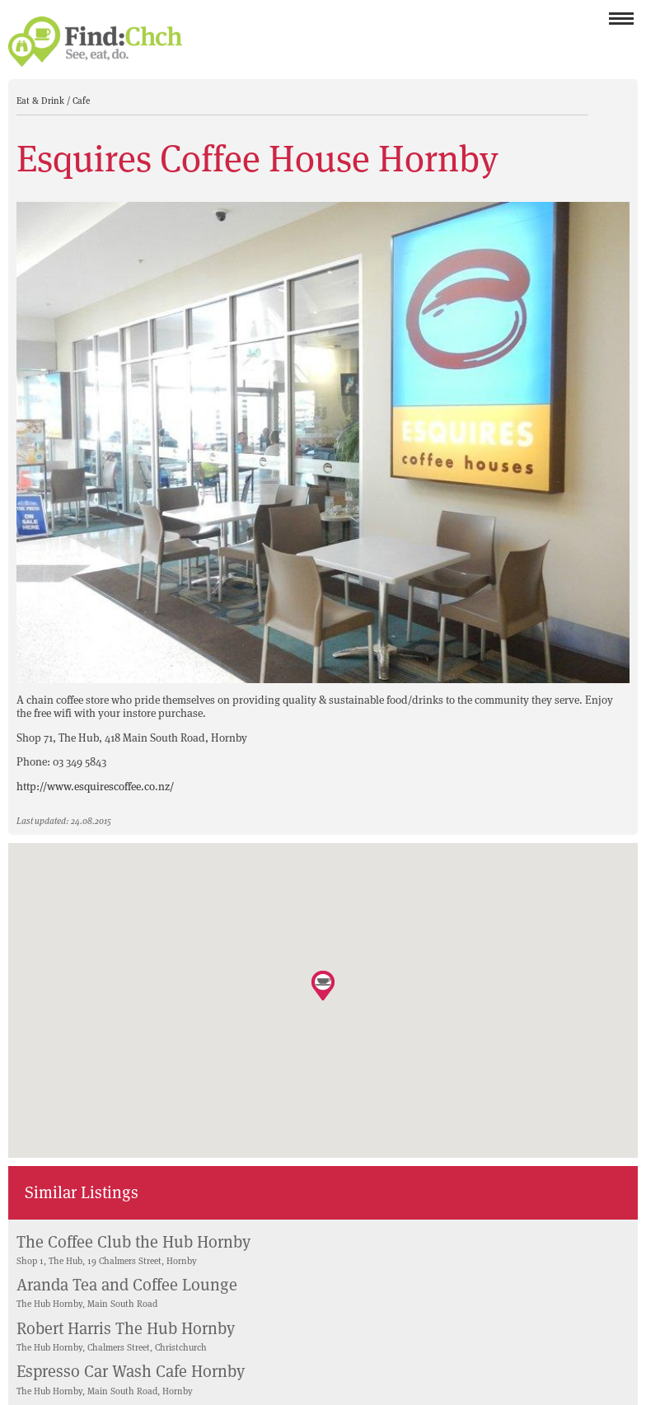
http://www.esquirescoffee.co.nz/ (95, 787)
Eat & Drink (41, 100)
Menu (621, 23)
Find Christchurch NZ (95, 41)
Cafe (81, 100)
